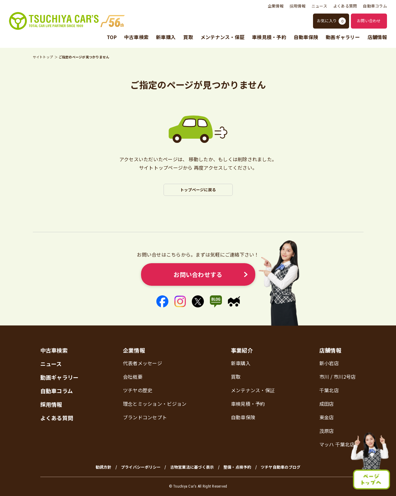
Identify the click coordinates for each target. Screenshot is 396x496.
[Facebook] (162, 301)
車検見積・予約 (269, 37)
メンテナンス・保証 (222, 37)
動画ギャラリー (343, 37)
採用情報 (297, 6)
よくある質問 (345, 6)
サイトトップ (43, 56)
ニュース (319, 6)
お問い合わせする (197, 274)
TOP (112, 37)
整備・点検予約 (237, 467)
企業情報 (276, 6)
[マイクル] (234, 301)
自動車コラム (375, 6)
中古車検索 (136, 37)
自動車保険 (306, 37)
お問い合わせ (369, 20)
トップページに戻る (198, 190)
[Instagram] (180, 301)
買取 (188, 37)
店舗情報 (377, 37)
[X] (198, 301)
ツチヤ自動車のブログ (281, 467)
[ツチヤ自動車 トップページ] (67, 21)
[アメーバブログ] (216, 301)
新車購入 (166, 37)
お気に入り (331, 21)
